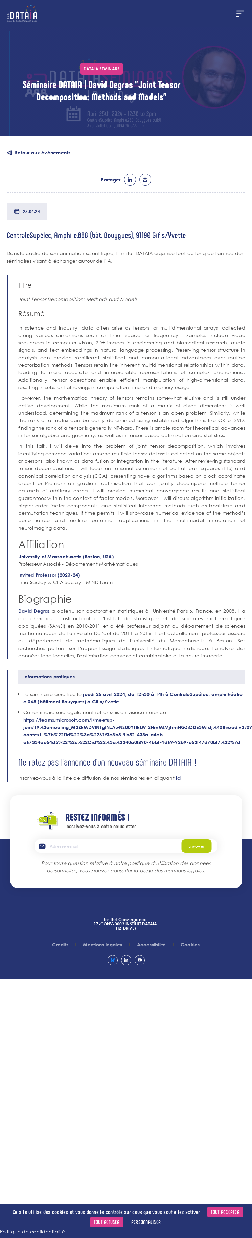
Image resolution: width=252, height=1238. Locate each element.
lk (130, 180)
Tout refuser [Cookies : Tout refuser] (107, 1222)
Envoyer (196, 846)
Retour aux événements (42, 152)
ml (145, 180)
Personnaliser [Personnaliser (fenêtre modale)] (146, 1222)
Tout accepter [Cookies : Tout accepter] (225, 1212)
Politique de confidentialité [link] (32, 1231)
